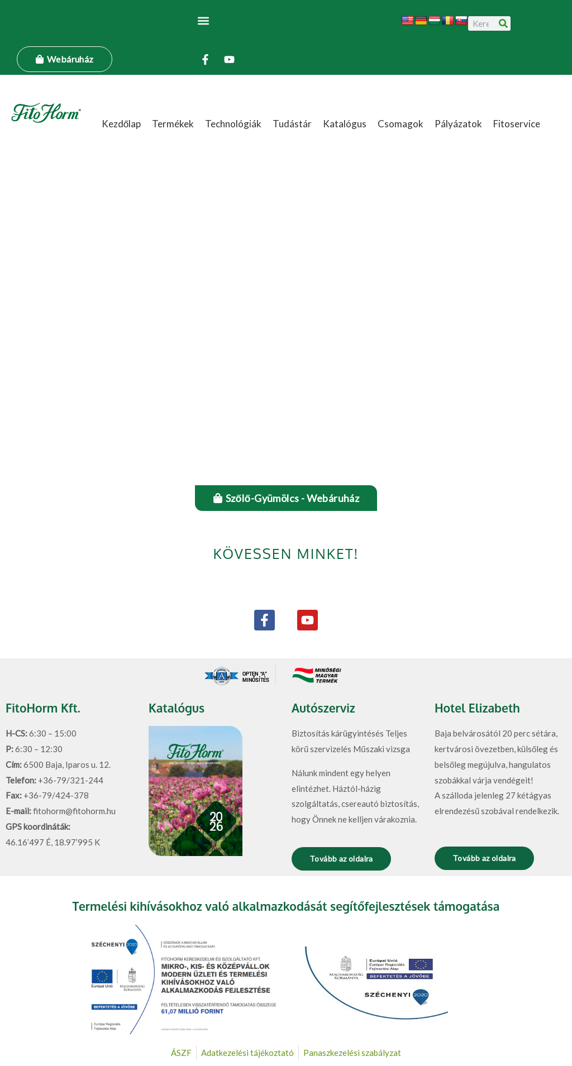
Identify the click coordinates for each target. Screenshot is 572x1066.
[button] (203, 20)
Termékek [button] (173, 124)
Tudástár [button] (292, 124)
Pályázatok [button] (458, 124)
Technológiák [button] (233, 124)
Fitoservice (516, 124)
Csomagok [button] (400, 124)
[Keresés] (503, 23)
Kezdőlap (121, 124)
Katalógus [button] (344, 124)
